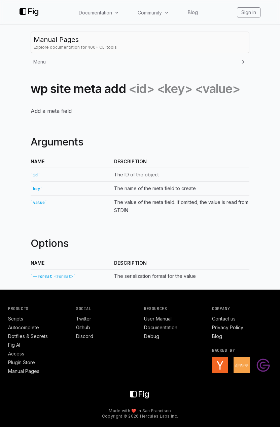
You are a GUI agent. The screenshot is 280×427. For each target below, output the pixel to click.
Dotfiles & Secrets (28, 336)
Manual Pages (23, 371)
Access (16, 353)
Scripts (15, 319)
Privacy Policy (227, 327)
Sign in (248, 12)
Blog (193, 12)
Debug (151, 336)
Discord (84, 336)
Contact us (224, 319)
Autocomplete (23, 327)
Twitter (83, 319)
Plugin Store (21, 362)
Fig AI (14, 345)
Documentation (160, 327)
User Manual (158, 319)
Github (83, 327)
